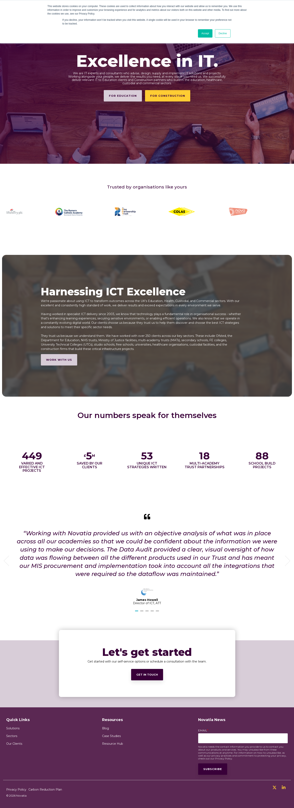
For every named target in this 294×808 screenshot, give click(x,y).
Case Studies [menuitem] (111, 736)
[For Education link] (123, 95)
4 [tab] (153, 613)
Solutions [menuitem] (13, 728)
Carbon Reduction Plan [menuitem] (45, 789)
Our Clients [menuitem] (14, 744)
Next (285, 560)
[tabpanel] (147, 559)
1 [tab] (137, 613)
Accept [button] (205, 33)
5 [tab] (158, 613)
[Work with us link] (59, 359)
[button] (274, 788)
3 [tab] (147, 613)
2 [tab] (142, 613)
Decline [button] (222, 33)
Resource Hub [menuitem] (112, 744)
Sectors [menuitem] (11, 736)
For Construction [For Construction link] (167, 95)
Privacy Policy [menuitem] (16, 789)
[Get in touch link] (147, 719)
